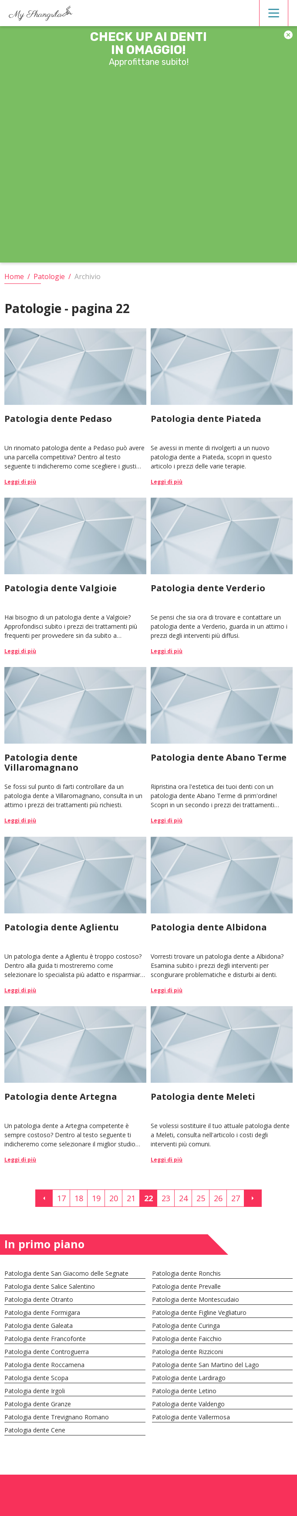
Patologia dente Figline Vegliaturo (199, 1312)
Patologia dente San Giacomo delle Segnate (66, 1273)
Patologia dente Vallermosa (191, 1417)
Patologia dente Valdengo (188, 1404)
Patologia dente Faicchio (187, 1338)
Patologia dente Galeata (38, 1325)
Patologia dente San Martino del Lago (205, 1365)
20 (113, 1198)
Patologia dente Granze (37, 1404)
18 (78, 1198)
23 (166, 1198)
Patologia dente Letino (184, 1391)
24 (183, 1198)
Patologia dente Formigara (42, 1312)
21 (131, 1198)
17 (61, 1198)
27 (235, 1198)
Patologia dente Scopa (36, 1378)
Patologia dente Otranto (38, 1299)
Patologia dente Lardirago (189, 1378)
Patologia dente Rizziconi (187, 1352)
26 (218, 1198)
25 (200, 1198)
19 (96, 1198)
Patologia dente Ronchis (186, 1273)
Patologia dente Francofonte (45, 1338)
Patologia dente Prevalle (186, 1286)
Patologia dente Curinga (186, 1325)
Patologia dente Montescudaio (195, 1299)
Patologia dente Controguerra (46, 1352)
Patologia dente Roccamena (44, 1365)
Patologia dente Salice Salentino (49, 1286)
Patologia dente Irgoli (34, 1391)
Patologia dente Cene (34, 1430)
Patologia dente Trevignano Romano (56, 1417)
